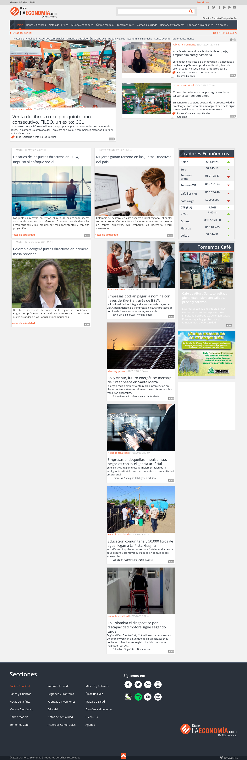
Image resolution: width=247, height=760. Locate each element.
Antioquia (129, 478)
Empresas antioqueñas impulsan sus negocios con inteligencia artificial (137, 461)
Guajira (149, 559)
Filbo (18, 136)
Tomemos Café (19, 724)
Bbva (115, 314)
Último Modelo (19, 717)
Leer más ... (87, 235)
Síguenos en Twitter (213, 7)
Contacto (234, 7)
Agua (141, 559)
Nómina (141, 314)
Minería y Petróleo (96, 686)
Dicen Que (92, 717)
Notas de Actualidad (25, 38)
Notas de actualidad (22, 109)
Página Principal (20, 686)
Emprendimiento (186, 75)
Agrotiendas (203, 113)
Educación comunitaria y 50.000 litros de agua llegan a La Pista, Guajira (140, 543)
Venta (36, 136)
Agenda (90, 724)
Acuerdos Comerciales (62, 724)
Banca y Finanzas (20, 694)
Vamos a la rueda (58, 686)
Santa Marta (152, 396)
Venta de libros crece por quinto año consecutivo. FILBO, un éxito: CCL (51, 119)
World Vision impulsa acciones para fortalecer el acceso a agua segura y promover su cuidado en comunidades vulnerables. (140, 553)
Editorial (53, 709)
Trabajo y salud (116, 38)
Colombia (118, 649)
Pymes (180, 113)
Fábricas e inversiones (184, 44)
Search (190, 11)
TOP (230, 757)
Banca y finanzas (116, 289)
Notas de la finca (20, 701)
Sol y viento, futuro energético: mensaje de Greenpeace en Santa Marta (140, 379)
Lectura (52, 136)
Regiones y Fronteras (61, 694)
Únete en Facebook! (208, 7)
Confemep (190, 113)
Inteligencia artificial (145, 478)
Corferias (27, 136)
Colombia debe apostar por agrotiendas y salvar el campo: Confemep (201, 93)
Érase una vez (98, 38)
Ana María (194, 72)
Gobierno (182, 116)
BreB (121, 314)
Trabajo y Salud (95, 701)
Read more (112, 139)
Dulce (213, 72)
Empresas (130, 314)
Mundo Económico (21, 709)
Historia (204, 72)
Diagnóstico (130, 649)
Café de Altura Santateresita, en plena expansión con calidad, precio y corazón (205, 297)
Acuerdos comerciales (52, 38)
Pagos (149, 314)
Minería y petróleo (77, 38)
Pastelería (182, 72)
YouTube (224, 7)
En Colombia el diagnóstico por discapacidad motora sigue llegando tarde (137, 627)
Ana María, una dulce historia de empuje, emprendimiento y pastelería (200, 53)
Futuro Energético (122, 396)
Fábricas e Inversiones (61, 701)
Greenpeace (138, 396)
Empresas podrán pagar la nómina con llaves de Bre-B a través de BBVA (139, 298)
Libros (43, 136)
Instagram (219, 7)
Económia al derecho (98, 709)
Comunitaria (130, 559)
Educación (118, 559)
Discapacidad (144, 649)
